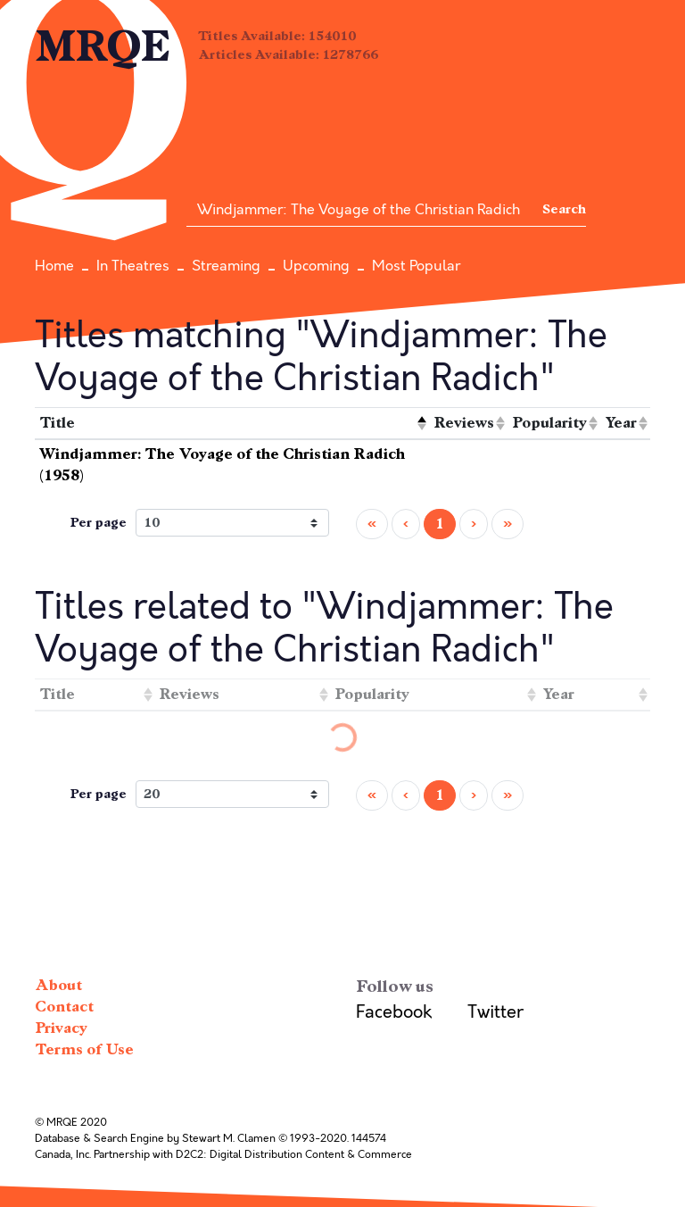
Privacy (61, 1028)
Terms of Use (84, 1049)
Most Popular (416, 266)
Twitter (495, 1012)
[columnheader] (232, 423)
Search (564, 209)
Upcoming (316, 266)
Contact (64, 1006)
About (58, 985)
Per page (98, 522)
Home (54, 266)
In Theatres (132, 266)
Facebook (394, 1012)
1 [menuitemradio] (439, 523)
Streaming (226, 266)
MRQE (103, 47)
